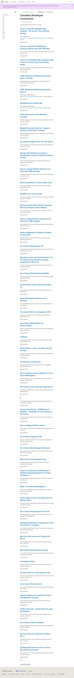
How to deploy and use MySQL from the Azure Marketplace (36, 374)
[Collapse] (15, 12)
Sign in (71, 1)
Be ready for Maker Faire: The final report (36, 141)
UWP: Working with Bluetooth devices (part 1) (35, 90)
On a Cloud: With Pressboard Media (34, 273)
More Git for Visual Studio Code (33, 459)
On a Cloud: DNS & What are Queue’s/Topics (31, 324)
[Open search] (68, 2)
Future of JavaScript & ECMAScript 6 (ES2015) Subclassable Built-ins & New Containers (35, 472)
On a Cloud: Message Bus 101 (31, 246)
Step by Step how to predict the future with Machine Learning (35, 596)
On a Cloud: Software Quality (31, 622)
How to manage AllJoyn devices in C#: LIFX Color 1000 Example (35, 170)
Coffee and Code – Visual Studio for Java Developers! (36, 610)
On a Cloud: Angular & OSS (31, 436)
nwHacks (23, 337)
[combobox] (9, 15)
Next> (21, 659)
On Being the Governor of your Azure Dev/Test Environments (35, 648)
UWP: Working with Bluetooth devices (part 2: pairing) (35, 77)
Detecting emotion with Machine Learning (33, 115)
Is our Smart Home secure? (31, 584)
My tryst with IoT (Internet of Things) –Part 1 (35, 635)
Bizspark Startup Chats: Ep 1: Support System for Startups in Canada (35, 129)
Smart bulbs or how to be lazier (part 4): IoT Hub (36, 349)
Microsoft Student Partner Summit (34, 550)
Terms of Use (46, 674)
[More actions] (55, 12)
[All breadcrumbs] (21, 12)
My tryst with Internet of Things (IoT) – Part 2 (35, 537)
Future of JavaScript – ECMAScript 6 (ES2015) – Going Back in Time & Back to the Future (36, 411)
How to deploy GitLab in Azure (32, 425)
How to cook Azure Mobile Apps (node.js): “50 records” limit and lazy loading (34, 30)
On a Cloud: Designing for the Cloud (34, 511)
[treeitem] (9, 17)
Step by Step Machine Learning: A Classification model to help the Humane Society (36, 155)
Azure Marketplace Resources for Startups (33, 299)
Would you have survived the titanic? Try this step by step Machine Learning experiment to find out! (36, 259)
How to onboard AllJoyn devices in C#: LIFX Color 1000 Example (35, 220)
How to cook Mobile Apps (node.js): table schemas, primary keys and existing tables (37, 62)
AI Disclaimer (4, 674)
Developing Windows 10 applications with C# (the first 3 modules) (37, 523)
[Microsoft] (2, 2)
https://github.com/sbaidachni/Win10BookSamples (31, 96)
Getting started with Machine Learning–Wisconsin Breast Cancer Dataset (36, 206)
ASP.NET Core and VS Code (31, 194)
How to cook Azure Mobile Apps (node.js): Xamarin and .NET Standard (35, 47)
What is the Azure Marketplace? (33, 486)
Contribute (23, 674)
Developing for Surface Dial (31, 103)
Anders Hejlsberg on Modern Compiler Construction (35, 233)
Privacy (27, 674)
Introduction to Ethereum (30, 362)
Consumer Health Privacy (36, 674)
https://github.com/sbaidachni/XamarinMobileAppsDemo (32, 38)
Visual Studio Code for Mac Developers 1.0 (36, 285)
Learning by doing (27, 561)
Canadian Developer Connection (28, 12)
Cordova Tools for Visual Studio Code (35, 572)
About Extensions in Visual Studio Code (36, 182)
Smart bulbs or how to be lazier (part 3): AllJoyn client (36, 499)
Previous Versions (11, 674)
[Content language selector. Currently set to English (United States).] (7, 671)
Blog (17, 674)
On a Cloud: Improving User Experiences (36, 386)
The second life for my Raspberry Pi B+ (35, 312)
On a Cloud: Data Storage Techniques (35, 448)
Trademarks (53, 674)
